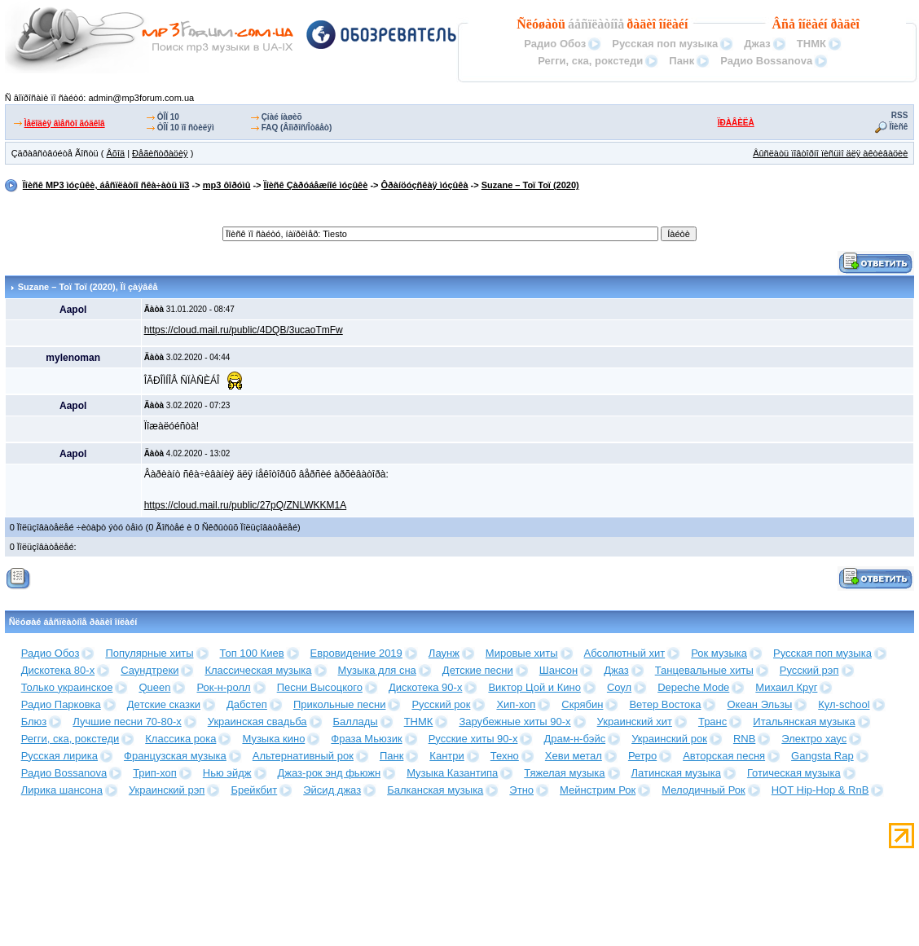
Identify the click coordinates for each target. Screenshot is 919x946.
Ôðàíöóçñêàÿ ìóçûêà (424, 185)
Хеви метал (573, 756)
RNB (744, 739)
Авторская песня (724, 756)
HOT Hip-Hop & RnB (820, 790)
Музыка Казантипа (452, 773)
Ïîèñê (899, 126)
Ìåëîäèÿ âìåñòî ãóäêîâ (64, 123)
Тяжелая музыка (564, 773)
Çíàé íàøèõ (282, 116)
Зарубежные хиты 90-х (514, 721)
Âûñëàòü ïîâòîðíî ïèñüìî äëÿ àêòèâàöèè (830, 153)
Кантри (446, 756)
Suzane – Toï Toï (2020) (530, 185)
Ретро (642, 756)
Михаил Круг (786, 687)
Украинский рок (669, 739)
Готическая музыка (794, 773)
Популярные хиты (149, 653)
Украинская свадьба (257, 721)
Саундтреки (149, 670)
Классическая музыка (257, 670)
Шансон (558, 670)
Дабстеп (246, 704)
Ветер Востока (665, 704)
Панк (681, 61)
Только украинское (67, 687)
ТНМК (811, 43)
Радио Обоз (555, 43)
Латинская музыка (676, 773)
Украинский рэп (167, 790)
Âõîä (115, 153)
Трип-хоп (155, 773)
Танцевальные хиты (704, 670)
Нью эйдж (227, 773)
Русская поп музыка (665, 43)
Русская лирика (59, 756)
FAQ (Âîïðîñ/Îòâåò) (297, 127)
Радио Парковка (61, 704)
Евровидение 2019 (356, 653)
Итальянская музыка (804, 721)
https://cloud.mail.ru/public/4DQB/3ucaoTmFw (243, 330)
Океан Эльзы (759, 704)
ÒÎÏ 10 (168, 116)
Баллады (355, 721)
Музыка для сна (377, 670)
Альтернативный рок (303, 756)
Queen (154, 687)
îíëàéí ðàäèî (829, 24)
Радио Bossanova (766, 61)
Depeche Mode (693, 687)
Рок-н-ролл (223, 687)
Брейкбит (254, 790)
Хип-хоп (515, 704)
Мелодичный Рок (703, 790)
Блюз (34, 721)
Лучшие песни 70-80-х (127, 721)
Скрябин (582, 704)
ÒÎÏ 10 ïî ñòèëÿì (185, 127)
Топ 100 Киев (252, 653)
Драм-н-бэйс (574, 739)
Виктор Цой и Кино (534, 687)
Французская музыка (175, 756)
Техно (504, 756)
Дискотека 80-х (58, 670)
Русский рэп (809, 670)
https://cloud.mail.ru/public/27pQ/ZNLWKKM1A (245, 505)
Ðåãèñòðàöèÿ (160, 153)
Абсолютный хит (625, 653)
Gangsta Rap (822, 756)
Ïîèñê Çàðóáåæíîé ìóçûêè (316, 185)
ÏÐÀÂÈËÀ (736, 122)
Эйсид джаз (332, 790)
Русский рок (440, 704)
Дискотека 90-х (426, 687)
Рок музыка (719, 653)
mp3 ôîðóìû (227, 185)
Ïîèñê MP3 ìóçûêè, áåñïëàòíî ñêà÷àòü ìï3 (106, 185)
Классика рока (180, 739)
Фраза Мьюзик (366, 739)
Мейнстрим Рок (597, 790)
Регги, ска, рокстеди (590, 61)
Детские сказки (163, 704)
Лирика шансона (62, 790)
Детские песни (477, 670)
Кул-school (843, 704)
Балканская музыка (435, 790)
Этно (521, 790)
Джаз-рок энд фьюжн (329, 773)
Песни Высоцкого (320, 687)
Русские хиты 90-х (473, 739)
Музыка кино (273, 739)
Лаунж (444, 653)
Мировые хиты (522, 653)
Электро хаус (813, 739)
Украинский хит (634, 721)
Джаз (757, 43)
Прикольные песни (339, 704)
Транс (712, 721)
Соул (619, 687)
